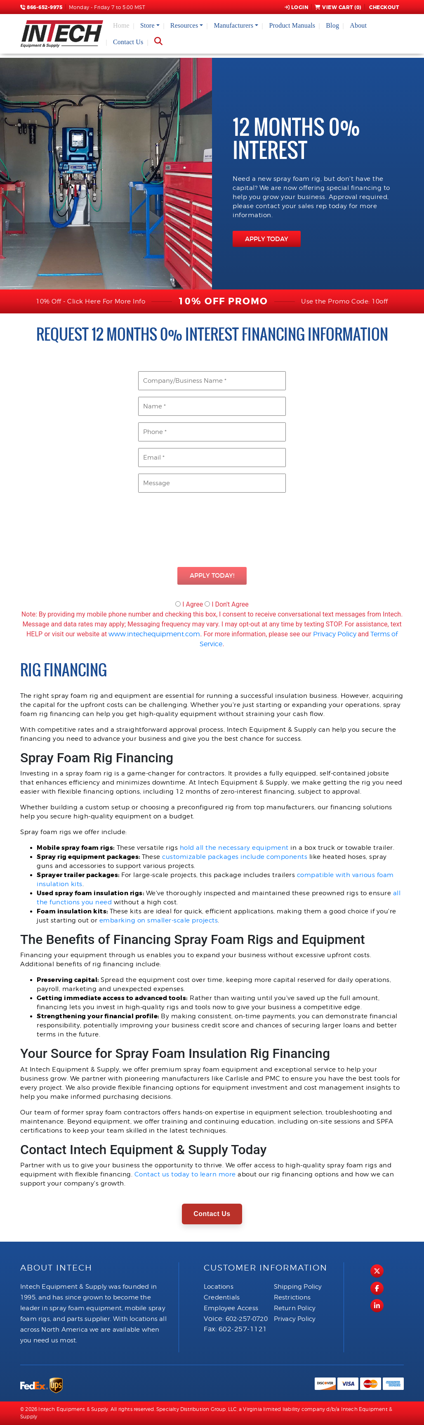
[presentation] (212, 531)
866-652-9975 (41, 7)
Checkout (383, 7)
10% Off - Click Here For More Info (90, 301)
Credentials (222, 1297)
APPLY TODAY (266, 239)
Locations (218, 1286)
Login (297, 7)
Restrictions (292, 1297)
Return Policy (295, 1308)
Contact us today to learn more (185, 1174)
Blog (332, 25)
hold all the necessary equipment (234, 847)
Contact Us (128, 41)
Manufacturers (233, 25)
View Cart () (338, 7)
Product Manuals (292, 25)
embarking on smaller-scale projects (158, 920)
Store (147, 25)
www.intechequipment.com (154, 634)
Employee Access (231, 1308)
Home (121, 25)
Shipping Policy (298, 1286)
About (358, 25)
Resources (184, 25)
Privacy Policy (334, 634)
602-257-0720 (247, 1319)
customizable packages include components (234, 857)
